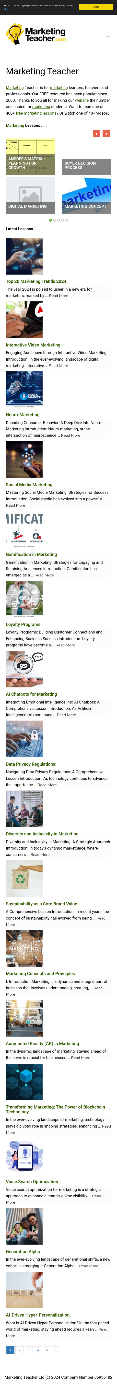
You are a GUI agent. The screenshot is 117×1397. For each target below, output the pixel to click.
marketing (59, 87)
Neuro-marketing (63, 429)
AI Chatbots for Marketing (31, 694)
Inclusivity (38, 842)
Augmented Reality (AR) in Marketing (42, 1043)
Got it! (96, 6)
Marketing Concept (85, 206)
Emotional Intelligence (45, 702)
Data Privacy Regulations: (31, 763)
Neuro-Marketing (22, 414)
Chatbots (87, 702)
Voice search (17, 1189)
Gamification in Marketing (31, 554)
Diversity (13, 842)
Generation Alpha (23, 1251)
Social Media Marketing (29, 484)
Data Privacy (37, 772)
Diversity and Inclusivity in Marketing (42, 833)
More (6, 9)
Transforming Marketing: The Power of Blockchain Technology (55, 1109)
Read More (58, 295)
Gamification (17, 562)
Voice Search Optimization (32, 1181)
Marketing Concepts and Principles (40, 973)
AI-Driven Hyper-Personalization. (38, 1315)
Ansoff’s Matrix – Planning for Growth (27, 163)
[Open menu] (108, 36)
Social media (40, 498)
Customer (62, 632)
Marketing (15, 87)
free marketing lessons (36, 113)
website (82, 100)
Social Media (36, 492)
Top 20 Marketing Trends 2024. (37, 281)
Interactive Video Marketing (33, 344)
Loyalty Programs (23, 624)
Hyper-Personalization (56, 1322)
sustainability (37, 918)
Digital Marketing (27, 206)
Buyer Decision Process (80, 165)
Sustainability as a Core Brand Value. (42, 903)
